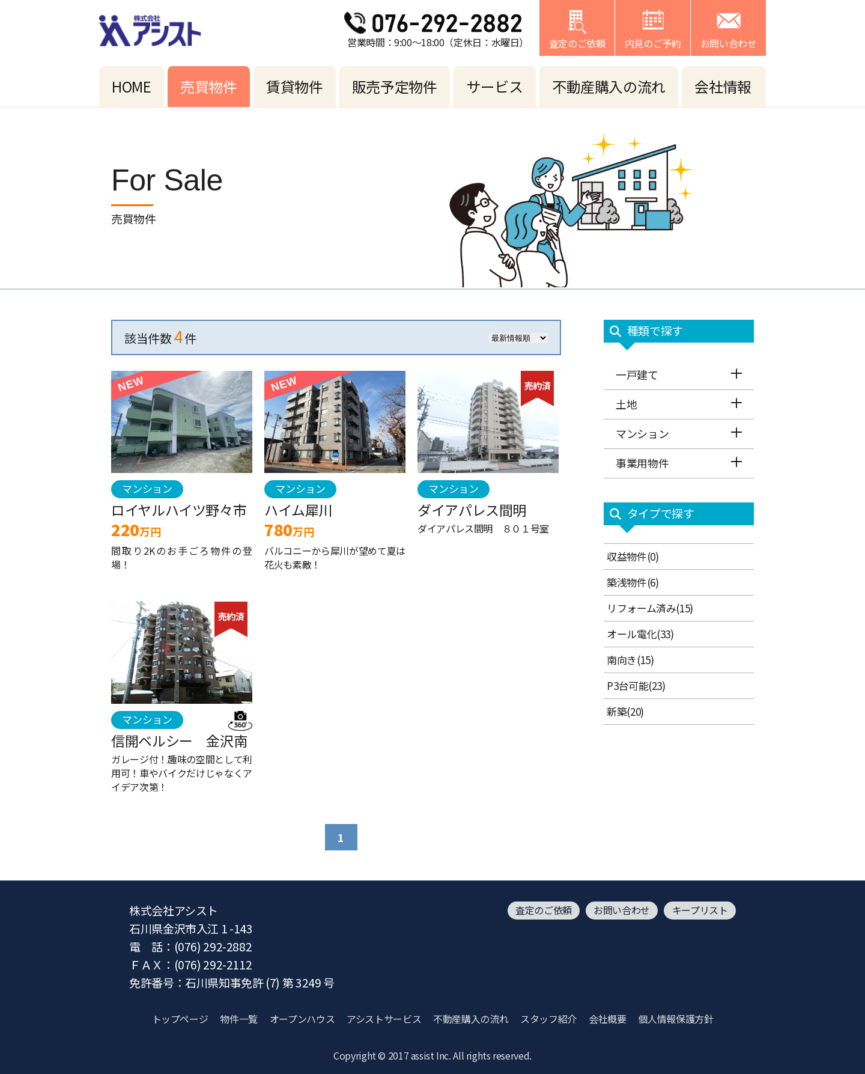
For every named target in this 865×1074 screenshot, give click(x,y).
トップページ (180, 1018)
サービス (494, 86)
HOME (131, 86)
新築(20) (625, 711)
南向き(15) (630, 659)
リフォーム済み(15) (650, 607)
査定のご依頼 (543, 910)
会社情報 (722, 86)
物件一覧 (239, 1018)
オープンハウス (302, 1018)
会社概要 (608, 1018)
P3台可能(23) (636, 685)
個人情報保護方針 (675, 1018)
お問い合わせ (621, 910)
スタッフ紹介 (548, 1018)
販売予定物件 (394, 86)
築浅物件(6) (632, 582)
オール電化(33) (640, 633)
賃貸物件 (294, 86)
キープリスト (700, 910)
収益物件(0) (632, 556)
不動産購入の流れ (609, 86)
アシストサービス (384, 1018)
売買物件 (208, 86)
